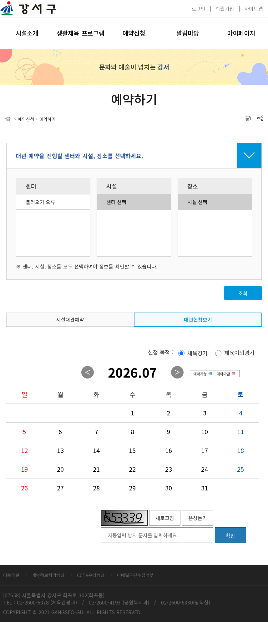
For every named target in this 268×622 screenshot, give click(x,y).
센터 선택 (134, 202)
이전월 (87, 372)
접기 (134, 155)
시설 (111, 186)
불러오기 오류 (53, 202)
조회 (243, 293)
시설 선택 (215, 202)
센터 (31, 186)
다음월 (177, 372)
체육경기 (197, 353)
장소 (192, 186)
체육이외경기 (239, 353)
